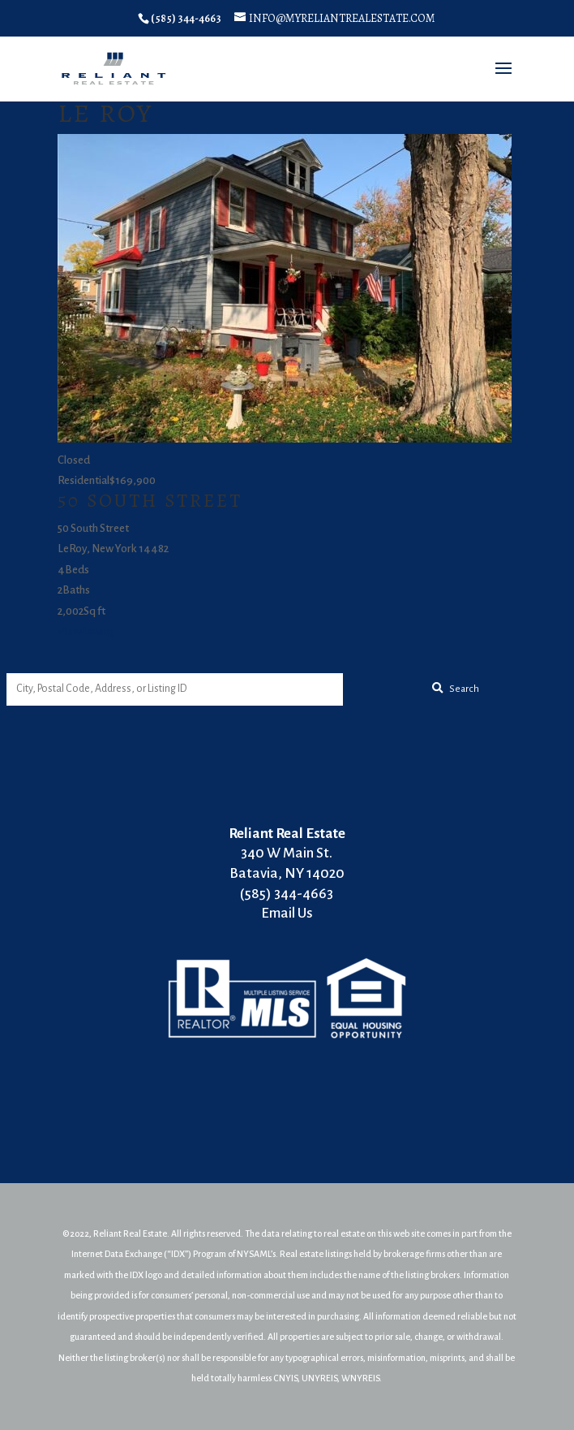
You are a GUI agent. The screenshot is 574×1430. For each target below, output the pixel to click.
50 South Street (150, 500)
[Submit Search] (455, 689)
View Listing (86, 631)
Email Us (287, 913)
